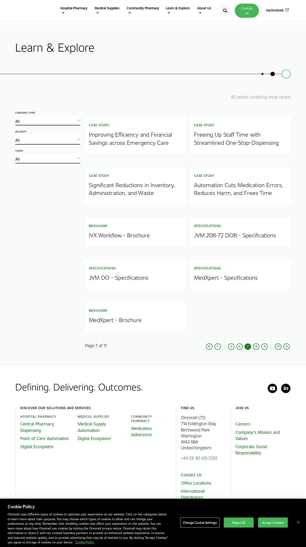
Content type (25, 112)
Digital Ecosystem (37, 446)
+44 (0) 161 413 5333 (199, 458)
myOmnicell (274, 10)
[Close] (298, 522)
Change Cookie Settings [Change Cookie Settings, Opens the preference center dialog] (200, 522)
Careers (242, 424)
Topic (19, 150)
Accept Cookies (273, 522)
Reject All (238, 522)
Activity (21, 131)
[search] (225, 11)
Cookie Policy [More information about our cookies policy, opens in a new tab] (84, 542)
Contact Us (247, 10)
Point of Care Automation (44, 438)
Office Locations (196, 483)
